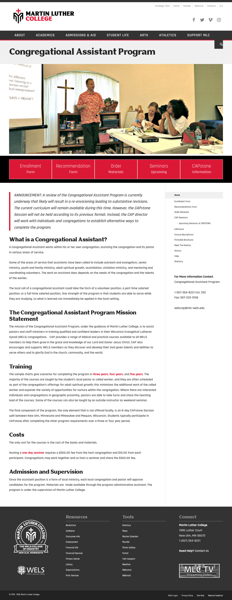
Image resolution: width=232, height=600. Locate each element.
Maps (125, 530)
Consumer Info (73, 536)
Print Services (72, 575)
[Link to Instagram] (218, 20)
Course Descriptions (184, 234)
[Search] (218, 44)
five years (136, 374)
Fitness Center (73, 558)
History (177, 250)
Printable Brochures (183, 239)
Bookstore (71, 525)
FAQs (176, 256)
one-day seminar (33, 453)
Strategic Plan (162, 6)
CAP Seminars (181, 217)
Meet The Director (182, 245)
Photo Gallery (128, 547)
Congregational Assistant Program (82, 52)
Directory (178, 261)
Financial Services (74, 553)
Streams (211, 6)
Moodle (187, 6)
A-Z (221, 6)
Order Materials (181, 212)
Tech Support (128, 558)
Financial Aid (72, 547)
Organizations (73, 569)
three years (100, 374)
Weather (126, 564)
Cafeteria (70, 530)
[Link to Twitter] (202, 20)
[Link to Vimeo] (210, 20)
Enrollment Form (182, 201)
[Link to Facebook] (193, 20)
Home (177, 195)
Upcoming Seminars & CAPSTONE (195, 223)
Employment (72, 542)
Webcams (127, 569)
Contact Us (202, 551)
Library (69, 564)
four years (116, 374)
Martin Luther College (30, 594)
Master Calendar (130, 536)
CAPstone (179, 229)
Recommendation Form (185, 206)
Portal (176, 6)
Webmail (198, 6)
